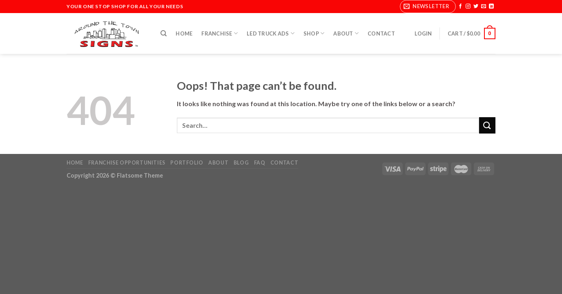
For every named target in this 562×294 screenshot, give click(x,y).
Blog (241, 163)
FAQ (259, 163)
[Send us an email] (483, 6)
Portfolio (186, 163)
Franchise (219, 33)
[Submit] (487, 125)
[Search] (164, 33)
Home (184, 33)
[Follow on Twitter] (475, 6)
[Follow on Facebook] (460, 6)
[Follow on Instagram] (468, 6)
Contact (381, 33)
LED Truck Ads (270, 33)
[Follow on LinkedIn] (491, 6)
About (346, 33)
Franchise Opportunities (126, 163)
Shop (313, 33)
